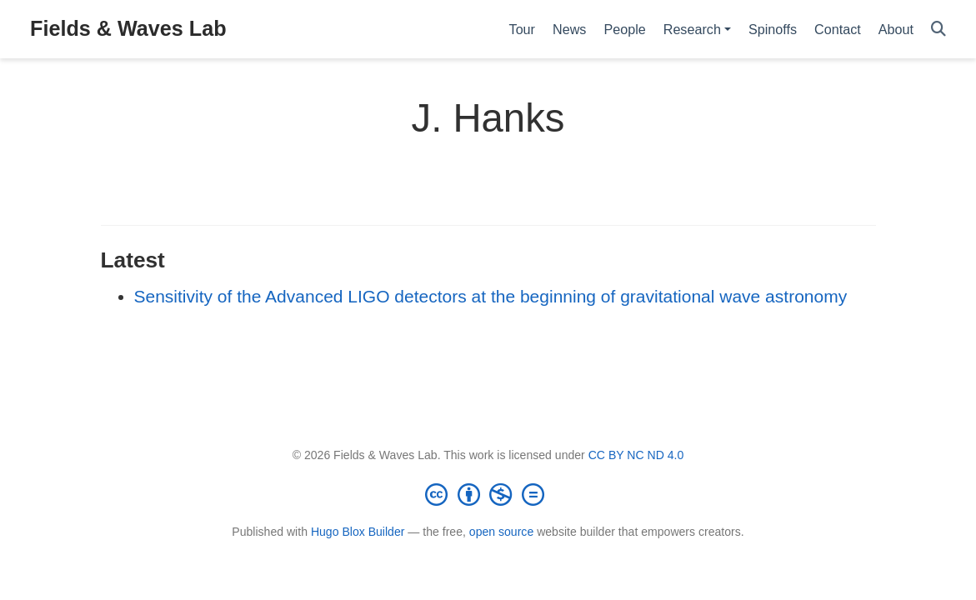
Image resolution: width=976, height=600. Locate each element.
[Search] (938, 29)
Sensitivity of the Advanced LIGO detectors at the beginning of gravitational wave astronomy (491, 296)
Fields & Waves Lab (128, 28)
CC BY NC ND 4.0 (636, 455)
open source (501, 531)
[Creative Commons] (488, 494)
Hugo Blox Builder (358, 531)
